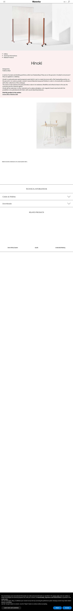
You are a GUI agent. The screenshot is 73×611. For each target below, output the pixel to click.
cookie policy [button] (4, 599)
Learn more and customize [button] (11, 607)
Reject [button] (57, 607)
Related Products (9, 57)
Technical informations (10, 55)
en (64, 1)
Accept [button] (67, 607)
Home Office (6, 94)
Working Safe (14, 94)
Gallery (6, 54)
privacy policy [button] (56, 596)
